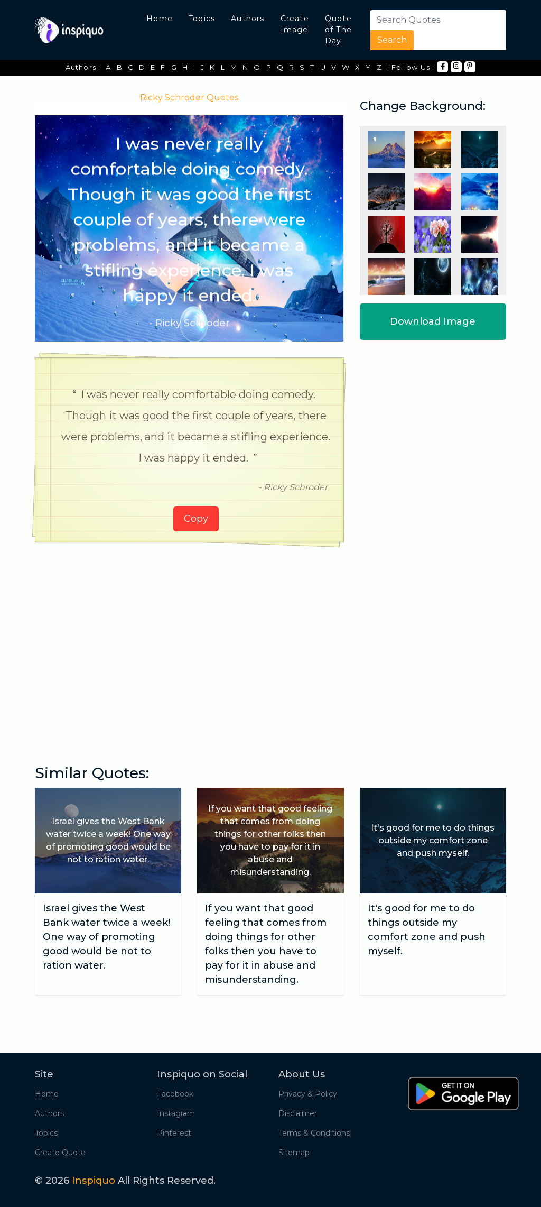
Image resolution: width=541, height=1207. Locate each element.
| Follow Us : (411, 67)
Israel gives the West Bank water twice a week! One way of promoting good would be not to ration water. (106, 936)
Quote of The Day (338, 29)
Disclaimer (297, 1113)
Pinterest (174, 1133)
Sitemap (294, 1152)
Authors (247, 18)
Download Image (432, 321)
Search (392, 40)
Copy (196, 518)
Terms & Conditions (314, 1133)
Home (159, 18)
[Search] (434, 20)
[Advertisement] (189, 632)
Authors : (83, 67)
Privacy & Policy (307, 1094)
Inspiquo (93, 1180)
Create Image (295, 24)
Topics (202, 18)
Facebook (175, 1094)
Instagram (176, 1113)
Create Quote (60, 1152)
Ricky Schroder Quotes (189, 98)
